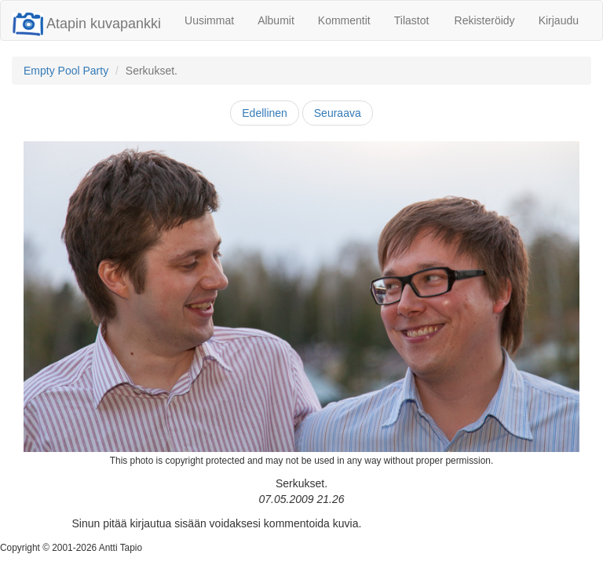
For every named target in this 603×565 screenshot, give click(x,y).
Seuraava (337, 113)
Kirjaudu (559, 20)
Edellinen (264, 113)
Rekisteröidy (485, 20)
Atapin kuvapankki (87, 23)
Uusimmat (209, 20)
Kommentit (344, 20)
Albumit (276, 20)
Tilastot (411, 20)
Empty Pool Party (66, 70)
